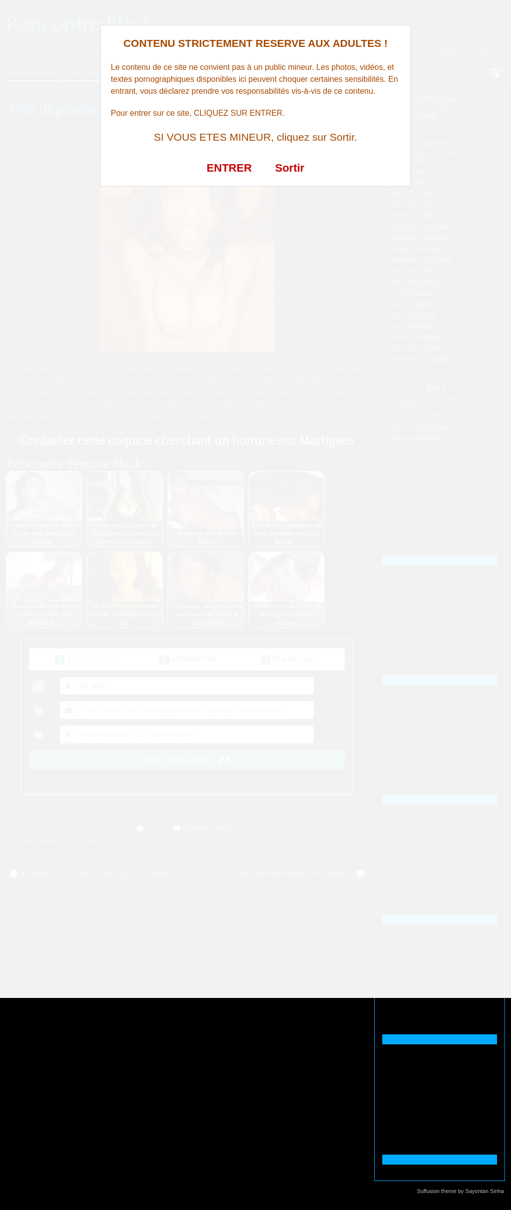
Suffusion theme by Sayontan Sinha (460, 1191)
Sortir (289, 168)
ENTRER (229, 168)
